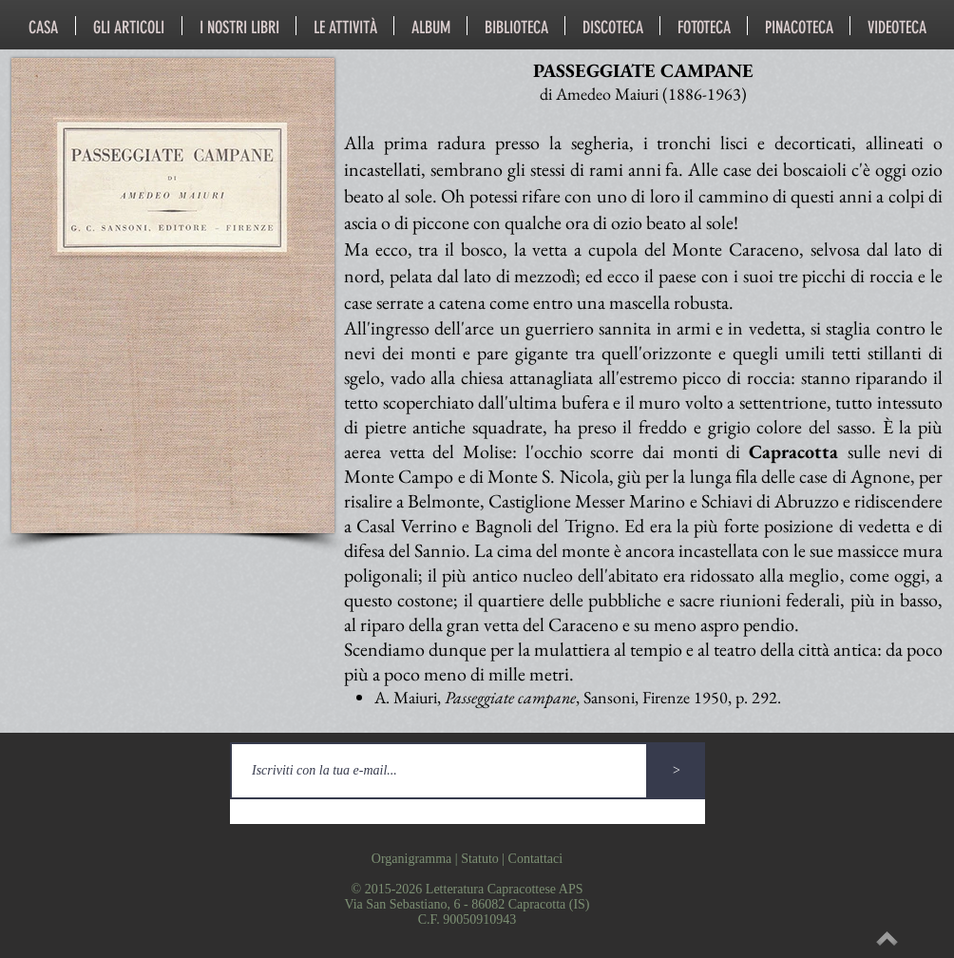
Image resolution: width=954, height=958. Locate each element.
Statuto (480, 859)
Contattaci (535, 859)
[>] (676, 770)
